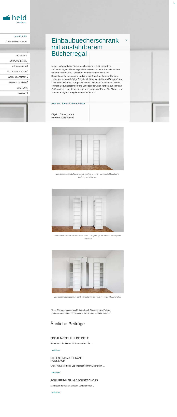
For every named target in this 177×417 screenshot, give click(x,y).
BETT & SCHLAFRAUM (17, 72)
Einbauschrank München (62, 313)
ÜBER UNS (22, 88)
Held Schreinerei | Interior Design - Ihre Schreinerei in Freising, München (15, 16)
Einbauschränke (81, 313)
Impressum (7, 411)
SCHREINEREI (20, 36)
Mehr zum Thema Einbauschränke (68, 103)
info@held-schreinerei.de (48, 411)
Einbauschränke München (99, 313)
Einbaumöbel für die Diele (69, 338)
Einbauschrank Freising (100, 310)
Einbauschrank (82, 310)
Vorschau (157, 411)
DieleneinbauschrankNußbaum (66, 359)
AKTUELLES (21, 55)
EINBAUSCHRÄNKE (18, 61)
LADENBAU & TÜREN (17, 82)
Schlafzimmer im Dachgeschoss (74, 380)
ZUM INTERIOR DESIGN (16, 42)
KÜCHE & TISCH (19, 66)
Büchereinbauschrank (66, 310)
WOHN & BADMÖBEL (17, 77)
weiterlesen (56, 350)
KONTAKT (22, 93)
